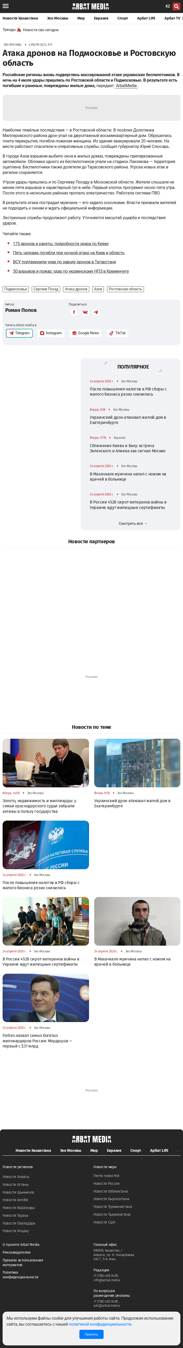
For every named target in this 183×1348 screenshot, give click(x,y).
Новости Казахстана (20, 18)
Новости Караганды (19, 1208)
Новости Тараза (15, 1215)
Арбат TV (174, 18)
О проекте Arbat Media (21, 1244)
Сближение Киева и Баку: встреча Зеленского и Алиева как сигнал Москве (128, 448)
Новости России (106, 1183)
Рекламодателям (16, 1252)
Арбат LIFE (146, 18)
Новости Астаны (16, 1184)
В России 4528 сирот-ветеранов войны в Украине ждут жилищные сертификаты (128, 505)
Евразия (101, 18)
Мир (81, 18)
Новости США (104, 1222)
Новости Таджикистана (112, 1214)
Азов (98, 289)
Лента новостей (106, 1176)
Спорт (122, 18)
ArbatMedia (126, 85)
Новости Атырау (16, 1231)
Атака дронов (76, 289)
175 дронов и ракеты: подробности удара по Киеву (61, 243)
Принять (91, 1334)
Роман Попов (21, 310)
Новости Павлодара (19, 1223)
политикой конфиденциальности (100, 1324)
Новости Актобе (15, 1200)
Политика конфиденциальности (20, 1274)
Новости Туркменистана (112, 1207)
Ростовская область (125, 289)
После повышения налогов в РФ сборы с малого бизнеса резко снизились (128, 392)
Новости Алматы (16, 1177)
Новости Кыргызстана (111, 1199)
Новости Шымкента (18, 1192)
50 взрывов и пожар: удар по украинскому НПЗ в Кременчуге (71, 271)
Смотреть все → (133, 523)
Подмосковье (15, 289)
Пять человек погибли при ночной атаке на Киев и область (68, 252)
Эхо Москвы (57, 18)
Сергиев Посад (46, 289)
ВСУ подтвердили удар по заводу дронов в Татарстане (64, 261)
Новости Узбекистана (110, 1191)
